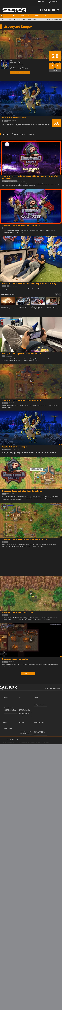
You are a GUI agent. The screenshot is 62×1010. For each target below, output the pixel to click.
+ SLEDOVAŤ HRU (20, 73)
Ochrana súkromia (6, 740)
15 (60, 537)
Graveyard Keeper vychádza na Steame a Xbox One (24, 539)
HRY (29, 16)
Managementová (19, 61)
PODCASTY (15, 19)
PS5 (16, 181)
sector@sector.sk (44, 742)
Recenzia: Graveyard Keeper (14, 117)
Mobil (5, 286)
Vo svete (52, 62)
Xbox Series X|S (11, 181)
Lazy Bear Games (18, 64)
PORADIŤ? (55, 19)
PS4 (2, 181)
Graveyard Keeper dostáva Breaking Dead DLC (22, 400)
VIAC (27, 674)
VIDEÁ (23, 16)
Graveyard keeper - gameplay (15, 659)
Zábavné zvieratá (8, 728)
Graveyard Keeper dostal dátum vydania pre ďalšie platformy (29, 283)
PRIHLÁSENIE (55, 2)
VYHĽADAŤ (36, 19)
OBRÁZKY (30, 134)
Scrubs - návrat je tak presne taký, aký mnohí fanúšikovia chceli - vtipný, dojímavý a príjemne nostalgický (25, 712)
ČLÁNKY (15, 134)
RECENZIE (15, 16)
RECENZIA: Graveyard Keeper (14, 446)
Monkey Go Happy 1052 (40, 705)
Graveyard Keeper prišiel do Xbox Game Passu (22, 491)
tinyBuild (19, 62)
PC (2, 402)
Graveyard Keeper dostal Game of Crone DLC (21, 225)
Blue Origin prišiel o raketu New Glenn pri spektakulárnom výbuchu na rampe (10, 710)
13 (60, 444)
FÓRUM (44, 16)
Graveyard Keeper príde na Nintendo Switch (21, 353)
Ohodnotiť (55, 70)
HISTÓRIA (8, 19)
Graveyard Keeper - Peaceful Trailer (17, 612)
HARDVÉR (35, 16)
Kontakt (19, 740)
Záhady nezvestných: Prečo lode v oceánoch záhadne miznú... (39, 733)
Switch (8, 286)
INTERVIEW (22, 19)
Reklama (14, 740)
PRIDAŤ (46, 19)
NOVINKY (7, 16)
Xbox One (6, 181)
